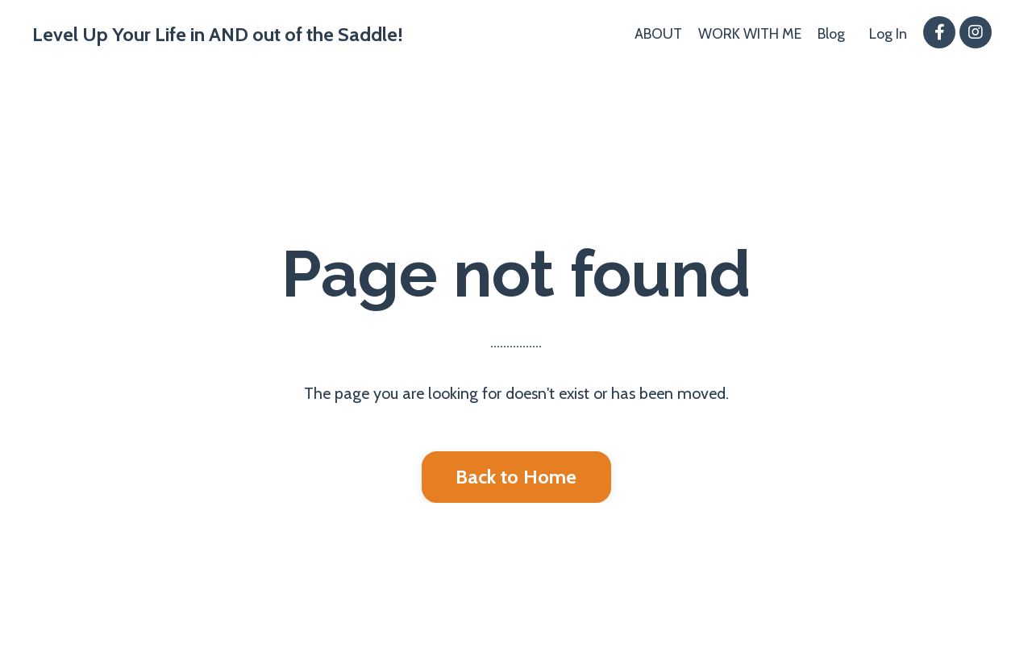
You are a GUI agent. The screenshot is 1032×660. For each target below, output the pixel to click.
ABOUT (658, 34)
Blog (831, 34)
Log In (888, 34)
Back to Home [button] (516, 476)
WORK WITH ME (749, 34)
